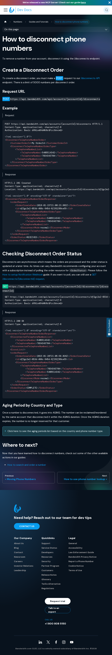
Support (45, 543)
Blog (16, 548)
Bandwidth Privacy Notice (82, 557)
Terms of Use (75, 570)
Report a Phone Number (81, 561)
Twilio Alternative (50, 584)
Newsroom (19, 557)
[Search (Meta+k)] (106, 10)
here (83, 2)
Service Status (49, 548)
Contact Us (26, 526)
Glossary (46, 579)
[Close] (109, 2)
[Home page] (5, 21)
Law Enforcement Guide (81, 552)
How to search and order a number (26, 465)
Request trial (57, 601)
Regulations (47, 588)
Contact (18, 552)
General (72, 543)
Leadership (20, 570)
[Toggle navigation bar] (5, 10)
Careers (18, 561)
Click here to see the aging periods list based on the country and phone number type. (55, 431)
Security (46, 561)
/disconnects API (90, 78)
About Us (19, 543)
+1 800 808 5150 (55, 623)
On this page (11, 29)
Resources (46, 557)
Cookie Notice (76, 566)
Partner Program (50, 566)
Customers (47, 570)
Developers (47, 552)
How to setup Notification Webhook (22, 274)
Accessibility (75, 548)
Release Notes (49, 575)
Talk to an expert (53, 610)
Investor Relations (23, 566)
